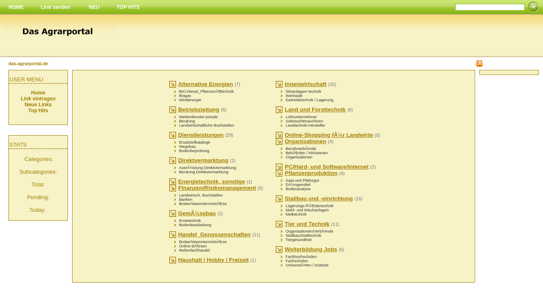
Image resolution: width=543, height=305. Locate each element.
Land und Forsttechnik (315, 109)
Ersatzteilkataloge (194, 142)
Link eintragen (38, 99)
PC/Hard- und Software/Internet (327, 167)
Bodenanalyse (298, 189)
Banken (186, 199)
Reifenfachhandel (194, 250)
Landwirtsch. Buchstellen (201, 195)
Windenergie (190, 100)
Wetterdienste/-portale (198, 117)
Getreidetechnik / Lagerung (309, 100)
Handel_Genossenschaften (214, 234)
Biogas (185, 96)
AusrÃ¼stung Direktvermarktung (207, 168)
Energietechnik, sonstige (211, 181)
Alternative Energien (205, 84)
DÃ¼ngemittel (298, 185)
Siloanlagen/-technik (303, 91)
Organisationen (305, 141)
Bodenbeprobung (194, 151)
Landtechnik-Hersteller (305, 125)
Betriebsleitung (198, 109)
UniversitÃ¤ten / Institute (306, 265)
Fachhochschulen (300, 257)
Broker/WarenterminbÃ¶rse (203, 204)
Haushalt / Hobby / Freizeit (213, 260)
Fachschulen (296, 261)
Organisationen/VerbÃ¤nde (309, 231)
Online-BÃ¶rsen (193, 246)
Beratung (187, 121)
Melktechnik (295, 214)
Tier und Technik (307, 224)
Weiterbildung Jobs (311, 249)
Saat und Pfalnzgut (302, 180)
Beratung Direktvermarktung (204, 172)
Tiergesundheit (298, 240)
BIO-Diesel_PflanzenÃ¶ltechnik (206, 91)
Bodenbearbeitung (195, 225)
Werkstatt (293, 96)
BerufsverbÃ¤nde (300, 149)
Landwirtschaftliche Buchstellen (206, 125)
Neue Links (38, 105)
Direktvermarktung (203, 160)
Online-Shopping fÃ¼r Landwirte (329, 135)
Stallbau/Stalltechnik (303, 235)
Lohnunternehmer (301, 117)
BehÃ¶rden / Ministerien (306, 153)
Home (38, 93)
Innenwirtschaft (306, 84)
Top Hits (38, 111)
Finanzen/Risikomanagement (217, 188)
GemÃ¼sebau (197, 213)
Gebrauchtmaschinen (304, 121)
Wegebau (187, 146)
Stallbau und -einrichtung (319, 198)
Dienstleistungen (201, 135)
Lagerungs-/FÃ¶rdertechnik (309, 206)
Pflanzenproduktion (311, 173)
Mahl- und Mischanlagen (307, 210)
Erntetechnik (190, 221)
